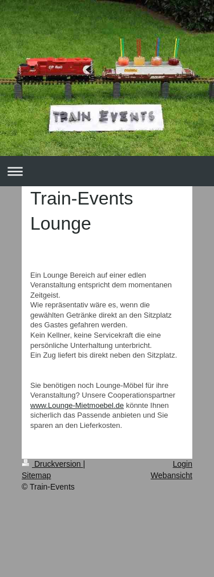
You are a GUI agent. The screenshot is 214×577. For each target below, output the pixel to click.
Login (182, 463)
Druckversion (52, 463)
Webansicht (171, 475)
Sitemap (36, 475)
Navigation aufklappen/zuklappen (107, 171)
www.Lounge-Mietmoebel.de (77, 405)
